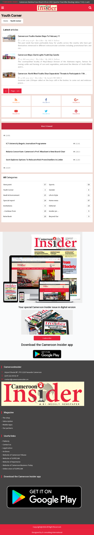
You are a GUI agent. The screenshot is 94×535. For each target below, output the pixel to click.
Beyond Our (70, 216)
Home (5, 21)
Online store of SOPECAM (13, 468)
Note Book (25, 216)
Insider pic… (70, 211)
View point (25, 184)
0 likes (39, 40)
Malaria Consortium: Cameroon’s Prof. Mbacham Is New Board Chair (35, 151)
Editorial (70, 205)
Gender (70, 190)
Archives (6, 451)
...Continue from (25, 211)
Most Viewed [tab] (46, 126)
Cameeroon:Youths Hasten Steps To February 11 (39, 36)
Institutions (25, 205)
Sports (70, 184)
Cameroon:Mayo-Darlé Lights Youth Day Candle (38, 55)
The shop (6, 418)
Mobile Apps (7, 424)
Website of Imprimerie (11, 462)
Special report (25, 200)
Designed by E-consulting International (47, 532)
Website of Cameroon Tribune (14, 455)
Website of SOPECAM (11, 458)
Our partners (8, 428)
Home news (70, 200)
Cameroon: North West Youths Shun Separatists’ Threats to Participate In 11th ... (52, 74)
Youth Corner (15, 21)
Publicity (6, 441)
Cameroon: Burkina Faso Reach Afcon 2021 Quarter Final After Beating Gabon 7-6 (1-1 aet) (54, 2)
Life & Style (70, 195)
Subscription (8, 421)
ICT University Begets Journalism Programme (26, 143)
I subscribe (47, 338)
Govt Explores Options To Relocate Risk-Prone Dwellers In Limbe (34, 159)
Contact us (7, 444)
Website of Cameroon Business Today (18, 465)
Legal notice (7, 448)
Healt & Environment (25, 195)
